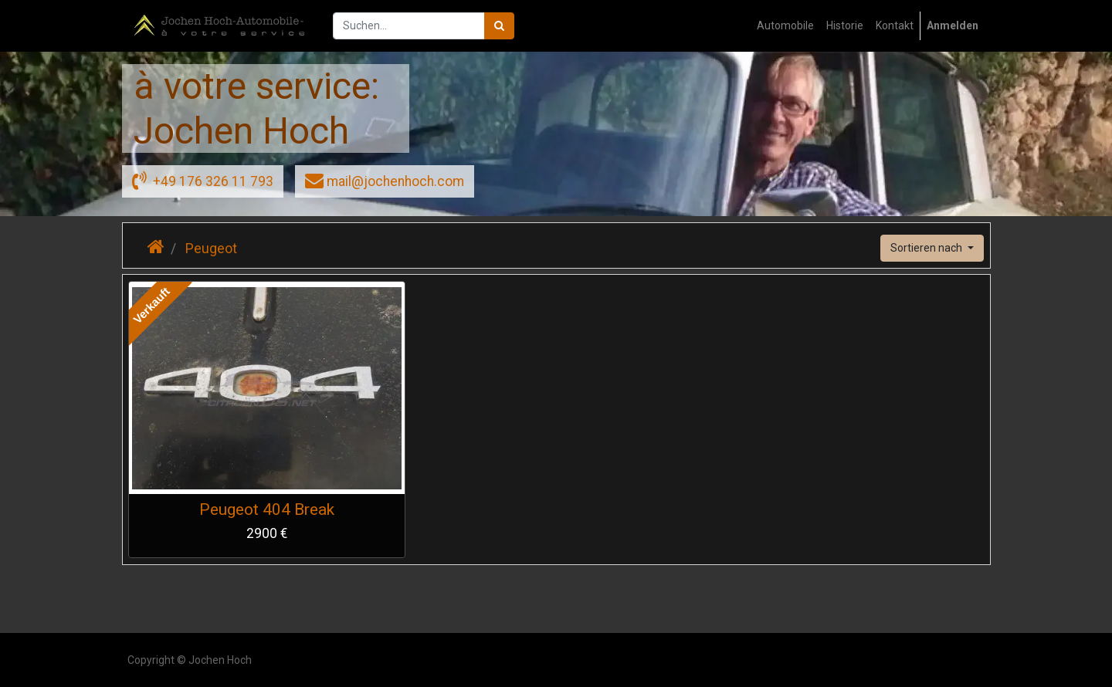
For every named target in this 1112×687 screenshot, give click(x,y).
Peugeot (211, 248)
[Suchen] (499, 25)
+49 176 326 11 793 (202, 180)
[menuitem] (785, 26)
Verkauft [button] (151, 306)
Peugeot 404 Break (266, 509)
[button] (932, 248)
